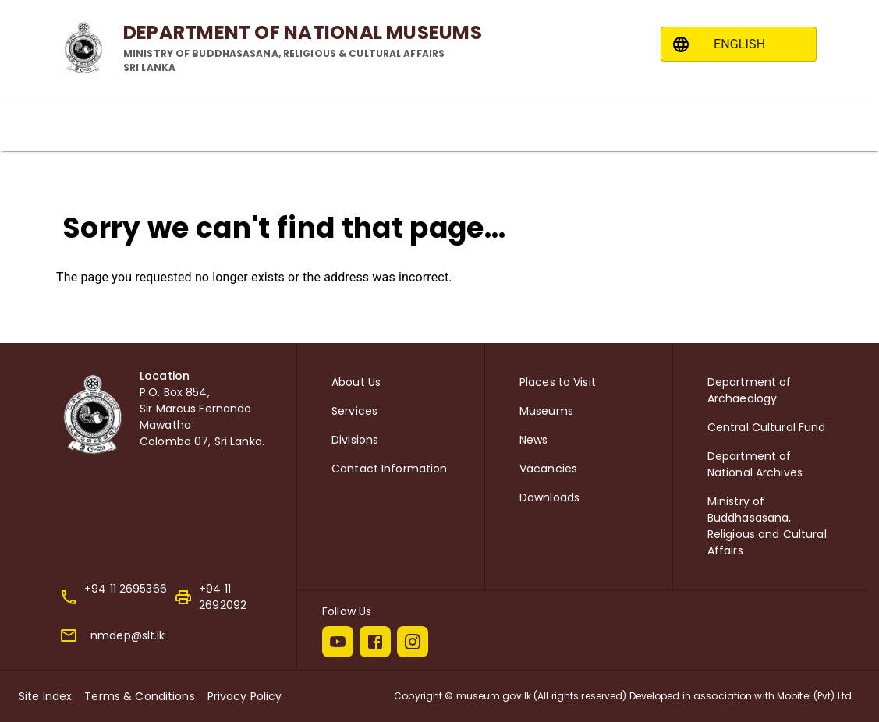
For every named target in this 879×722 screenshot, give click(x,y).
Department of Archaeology (749, 390)
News (533, 440)
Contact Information (389, 468)
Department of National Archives (755, 464)
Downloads (549, 497)
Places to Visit (557, 382)
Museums (546, 411)
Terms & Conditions (139, 696)
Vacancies (548, 468)
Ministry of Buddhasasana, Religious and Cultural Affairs (767, 526)
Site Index (45, 696)
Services (354, 411)
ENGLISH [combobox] (739, 44)
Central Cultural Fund (766, 427)
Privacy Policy (244, 696)
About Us (356, 382)
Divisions (354, 440)
